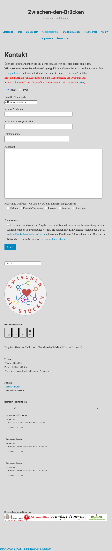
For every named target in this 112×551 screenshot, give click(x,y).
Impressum (47, 38)
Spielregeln (32, 31)
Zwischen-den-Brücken (56, 12)
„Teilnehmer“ (71, 73)
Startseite (8, 31)
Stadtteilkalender (72, 31)
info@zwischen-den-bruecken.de (27, 234)
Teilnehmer (91, 31)
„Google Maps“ (12, 73)
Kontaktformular (50, 31)
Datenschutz (64, 38)
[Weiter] (97, 408)
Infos (19, 31)
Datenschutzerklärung (55, 238)
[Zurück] (14, 408)
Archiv (104, 31)
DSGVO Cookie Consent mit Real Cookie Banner (25, 548)
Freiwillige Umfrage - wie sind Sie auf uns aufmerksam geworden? (40, 203)
